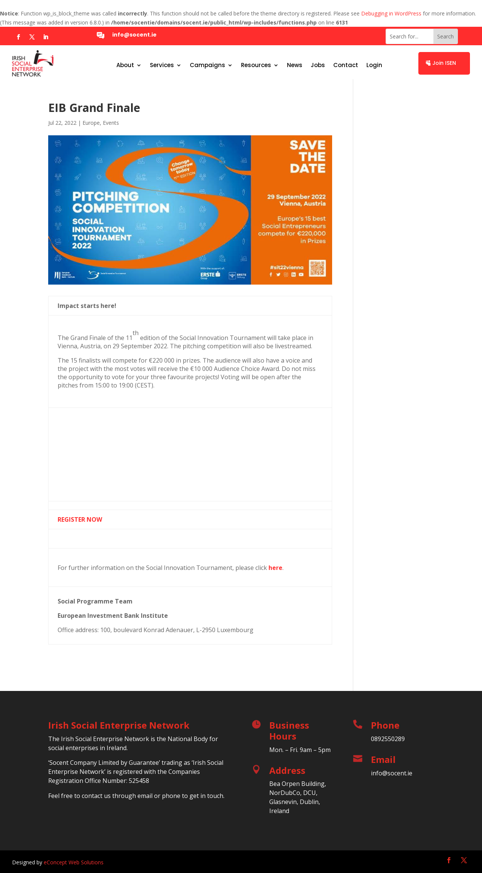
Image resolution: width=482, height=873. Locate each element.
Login (374, 66)
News (294, 66)
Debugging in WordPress (391, 13)
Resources (256, 66)
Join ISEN (444, 63)
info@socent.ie (134, 34)
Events (111, 122)
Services (162, 66)
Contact (345, 66)
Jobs (318, 66)
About (125, 66)
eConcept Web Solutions (74, 862)
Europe (91, 122)
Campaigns (207, 66)
